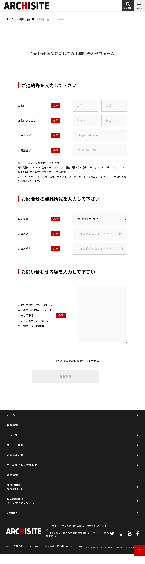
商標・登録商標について (19, 546)
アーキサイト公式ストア (22, 465)
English (12, 513)
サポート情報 (15, 445)
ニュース (12, 435)
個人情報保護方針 (74, 361)
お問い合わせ (26, 19)
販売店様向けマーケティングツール (20, 501)
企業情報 (12, 475)
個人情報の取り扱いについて (61, 546)
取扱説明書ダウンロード (15, 487)
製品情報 (12, 425)
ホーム (10, 19)
